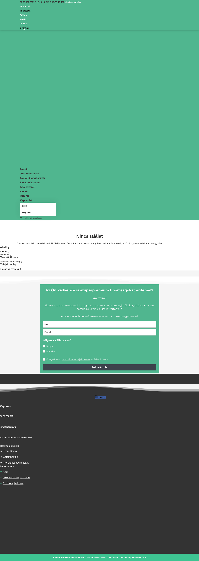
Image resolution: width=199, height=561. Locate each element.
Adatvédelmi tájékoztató (16, 477)
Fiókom (23, 15)
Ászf (5, 471)
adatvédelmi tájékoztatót (76, 359)
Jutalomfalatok (29, 173)
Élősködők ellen (30, 182)
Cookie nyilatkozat (13, 483)
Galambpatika (11, 456)
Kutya (3, 251)
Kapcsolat (26, 200)
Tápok (24, 169)
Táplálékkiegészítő (9, 261)
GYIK (24, 206)
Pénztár (24, 23)
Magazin (26, 212)
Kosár (23, 19)
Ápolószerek (27, 187)
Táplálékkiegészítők (32, 178)
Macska (4, 254)
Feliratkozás (99, 367)
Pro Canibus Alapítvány (16, 462)
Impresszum (7, 466)
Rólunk (24, 195)
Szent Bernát (10, 451)
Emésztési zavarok (9, 269)
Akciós (24, 191)
